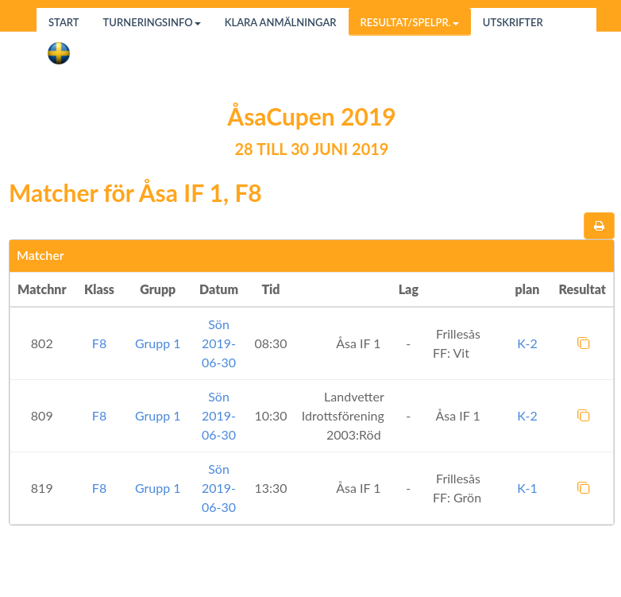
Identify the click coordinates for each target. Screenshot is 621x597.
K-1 (527, 487)
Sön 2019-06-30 (219, 343)
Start (63, 22)
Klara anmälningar (281, 22)
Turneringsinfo (152, 22)
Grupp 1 (158, 343)
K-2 (527, 343)
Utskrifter (513, 22)
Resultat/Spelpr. (410, 22)
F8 (99, 343)
